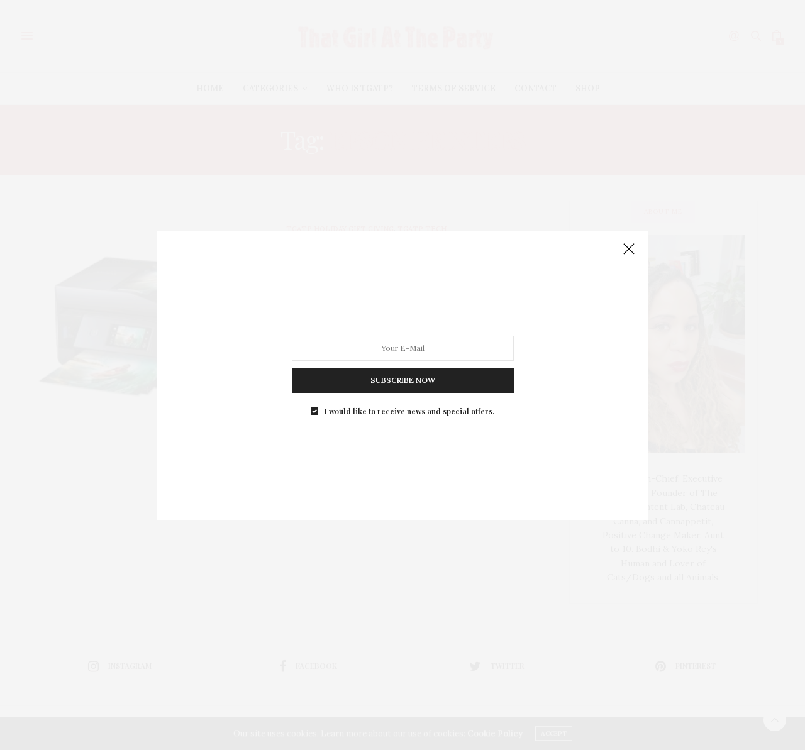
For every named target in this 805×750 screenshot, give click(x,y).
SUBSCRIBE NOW (402, 379)
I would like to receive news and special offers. (409, 410)
